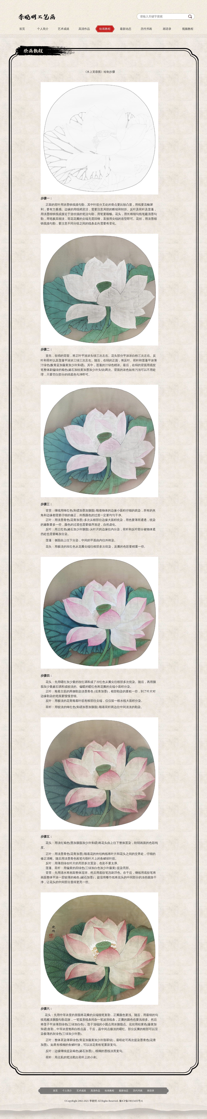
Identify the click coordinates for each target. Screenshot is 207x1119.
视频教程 (187, 28)
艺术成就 (63, 28)
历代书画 (146, 28)
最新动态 (125, 28)
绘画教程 (105, 28)
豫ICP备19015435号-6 (131, 1101)
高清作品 (84, 28)
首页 (22, 28)
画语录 (167, 28)
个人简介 (42, 28)
